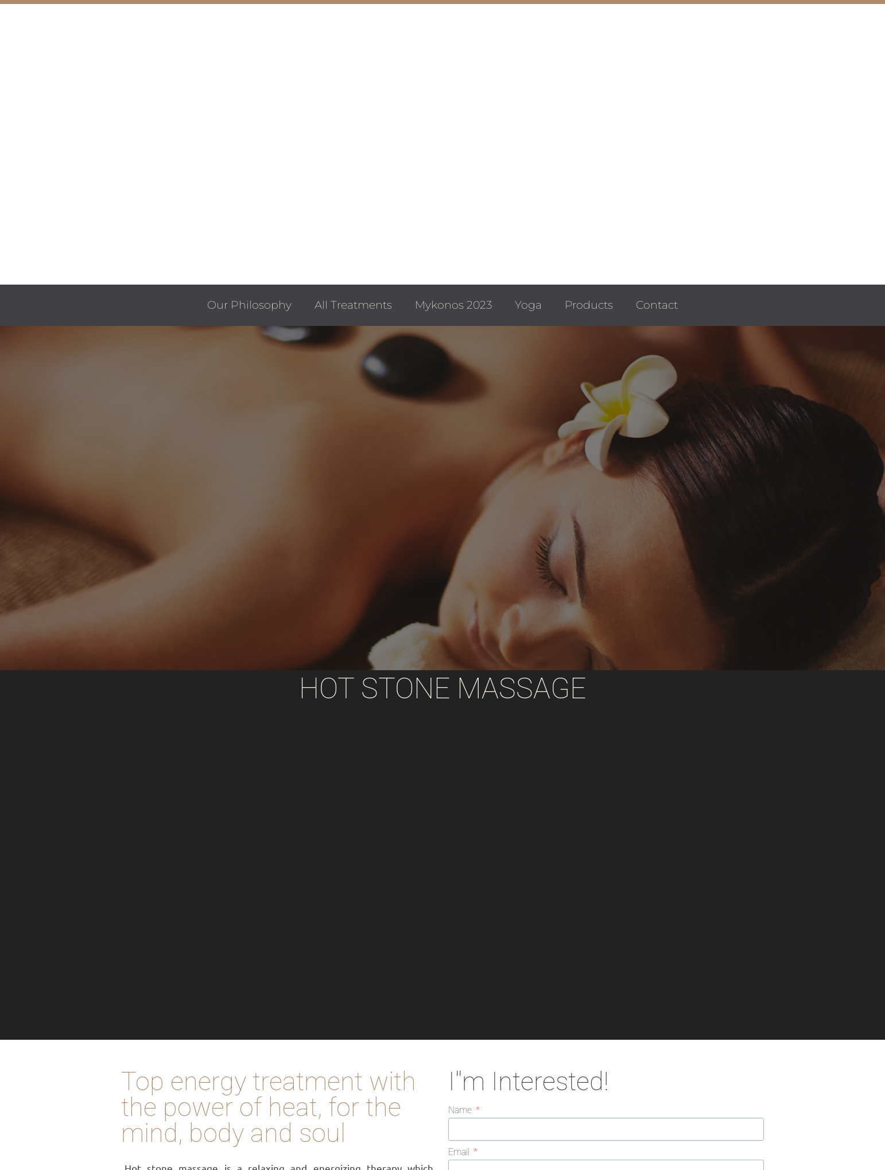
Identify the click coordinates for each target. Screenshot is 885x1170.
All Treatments (353, 305)
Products (589, 305)
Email (460, 1152)
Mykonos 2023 (453, 305)
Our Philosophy (249, 305)
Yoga (528, 305)
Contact (657, 305)
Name (461, 1110)
